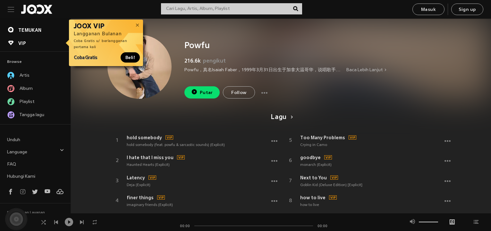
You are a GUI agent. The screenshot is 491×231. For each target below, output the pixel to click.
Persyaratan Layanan (26, 212)
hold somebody (144, 137)
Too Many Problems (322, 137)
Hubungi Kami (21, 176)
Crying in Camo (313, 145)
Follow (238, 92)
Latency (136, 177)
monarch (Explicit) (316, 165)
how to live (313, 197)
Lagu (281, 117)
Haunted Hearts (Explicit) (148, 165)
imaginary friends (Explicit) (150, 205)
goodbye (310, 157)
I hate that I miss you (150, 157)
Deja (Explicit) (138, 185)
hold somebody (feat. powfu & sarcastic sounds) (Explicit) (176, 145)
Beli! (130, 57)
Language (35, 151)
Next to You (313, 177)
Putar (202, 92)
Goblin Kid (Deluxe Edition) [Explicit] (331, 185)
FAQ (11, 164)
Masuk (428, 9)
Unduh (13, 140)
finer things (140, 197)
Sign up (467, 9)
